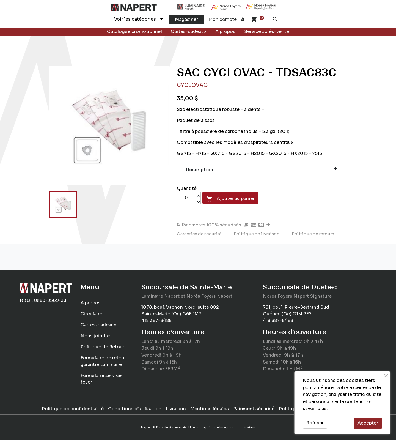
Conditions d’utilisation (134, 409)
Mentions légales (209, 409)
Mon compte (226, 19)
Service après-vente (266, 31)
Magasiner (186, 19)
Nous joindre (95, 336)
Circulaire (91, 314)
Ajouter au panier (230, 199)
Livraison (176, 409)
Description (262, 169)
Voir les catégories (138, 19)
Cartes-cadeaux (189, 31)
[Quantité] (187, 198)
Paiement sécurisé (253, 409)
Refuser (315, 423)
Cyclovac (192, 85)
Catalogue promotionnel (134, 31)
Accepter (368, 423)
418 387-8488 (156, 320)
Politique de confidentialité (73, 409)
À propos (225, 31)
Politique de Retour (102, 347)
